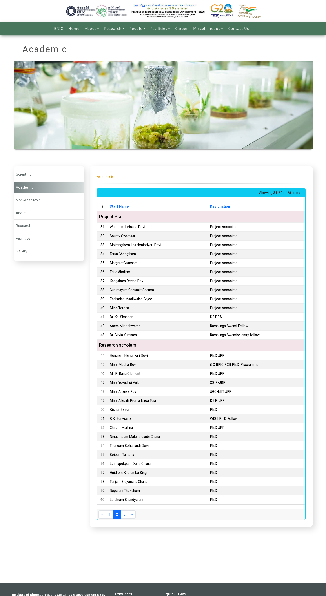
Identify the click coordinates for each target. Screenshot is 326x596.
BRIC (58, 28)
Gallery (21, 251)
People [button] (135, 28)
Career (181, 28)
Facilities (23, 238)
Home (74, 28)
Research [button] (113, 28)
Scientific (23, 174)
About (21, 213)
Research (23, 225)
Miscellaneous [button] (206, 28)
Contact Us (238, 28)
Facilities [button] (158, 28)
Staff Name (119, 206)
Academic (25, 187)
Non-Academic (28, 200)
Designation (220, 206)
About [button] (90, 28)
